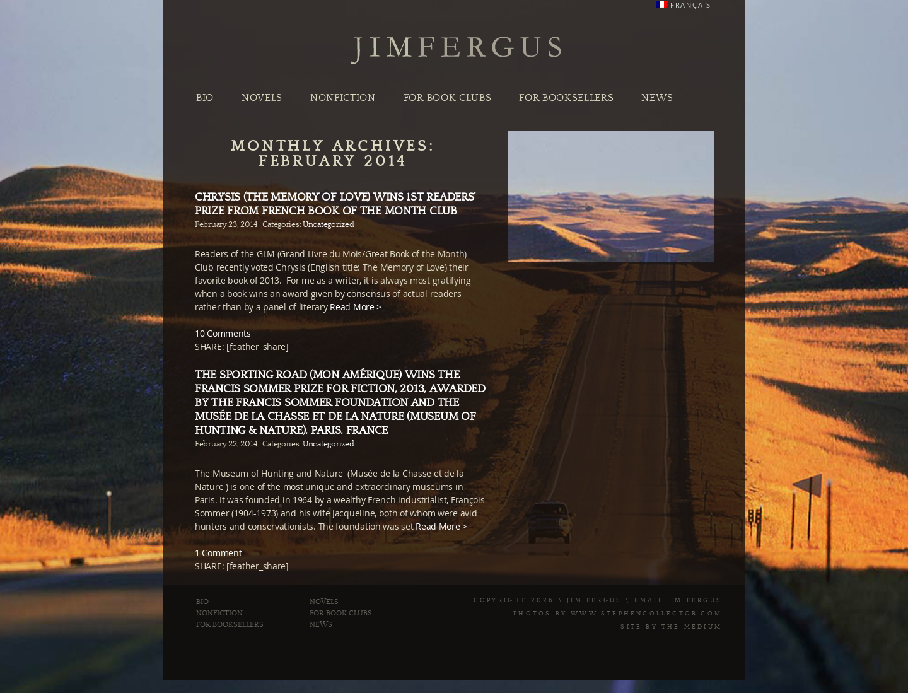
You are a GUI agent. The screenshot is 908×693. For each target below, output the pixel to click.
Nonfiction (343, 97)
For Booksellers (566, 97)
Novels (262, 97)
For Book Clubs (447, 97)
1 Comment (218, 553)
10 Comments (223, 333)
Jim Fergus (456, 51)
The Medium (691, 627)
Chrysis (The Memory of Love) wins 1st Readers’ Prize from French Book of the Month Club (335, 204)
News (657, 97)
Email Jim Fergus (678, 600)
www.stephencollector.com (646, 613)
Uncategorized (328, 225)
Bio (205, 97)
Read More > (355, 307)
